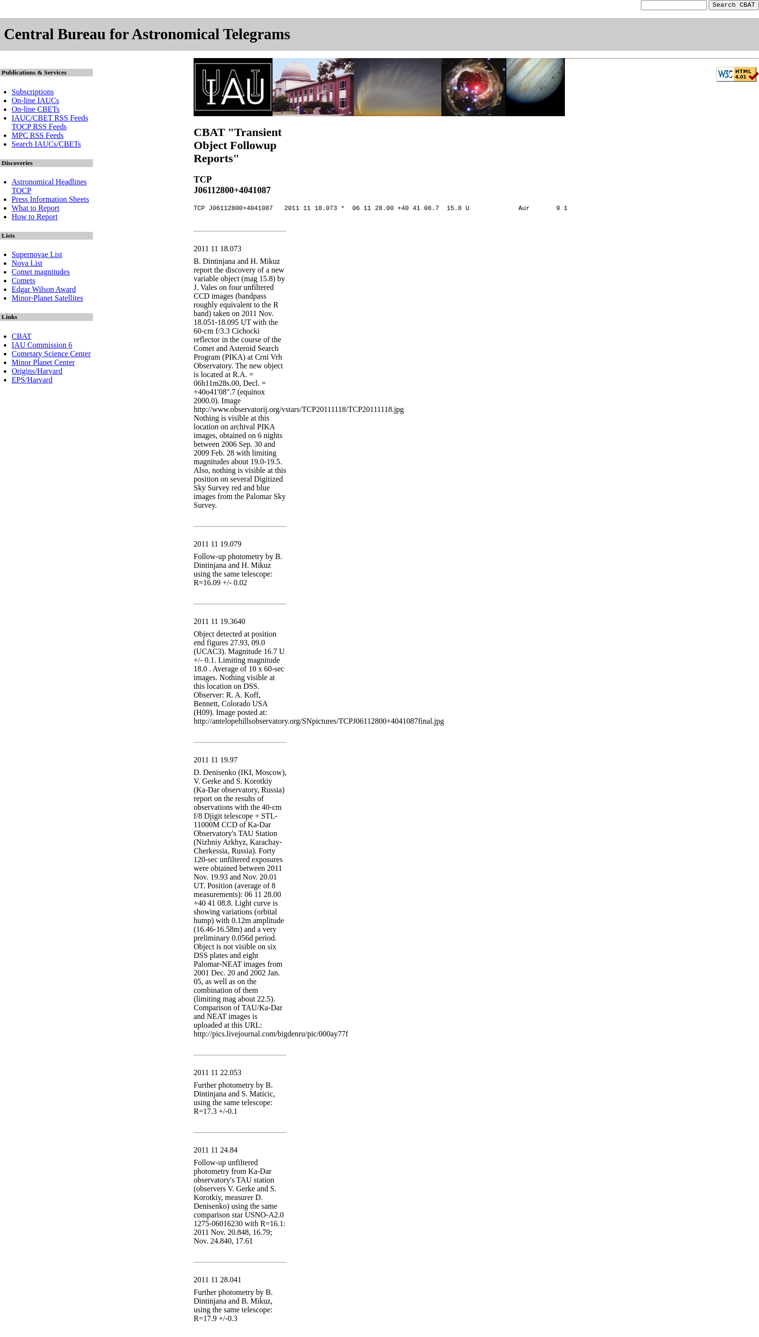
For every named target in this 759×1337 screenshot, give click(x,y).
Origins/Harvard (37, 372)
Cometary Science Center (51, 355)
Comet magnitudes (41, 273)
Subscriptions (33, 93)
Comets (23, 282)
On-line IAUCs (35, 102)
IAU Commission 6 (42, 346)
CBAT (21, 338)
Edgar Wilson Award (44, 291)
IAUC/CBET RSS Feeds (50, 119)
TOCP (21, 192)
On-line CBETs (36, 110)
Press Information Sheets (50, 201)
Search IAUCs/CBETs (46, 145)
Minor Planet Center (43, 364)
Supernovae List (37, 256)
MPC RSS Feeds (38, 137)
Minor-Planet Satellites (47, 299)
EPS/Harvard (32, 381)
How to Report (35, 218)
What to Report (36, 209)
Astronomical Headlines (49, 183)
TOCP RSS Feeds (39, 128)
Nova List (27, 264)
